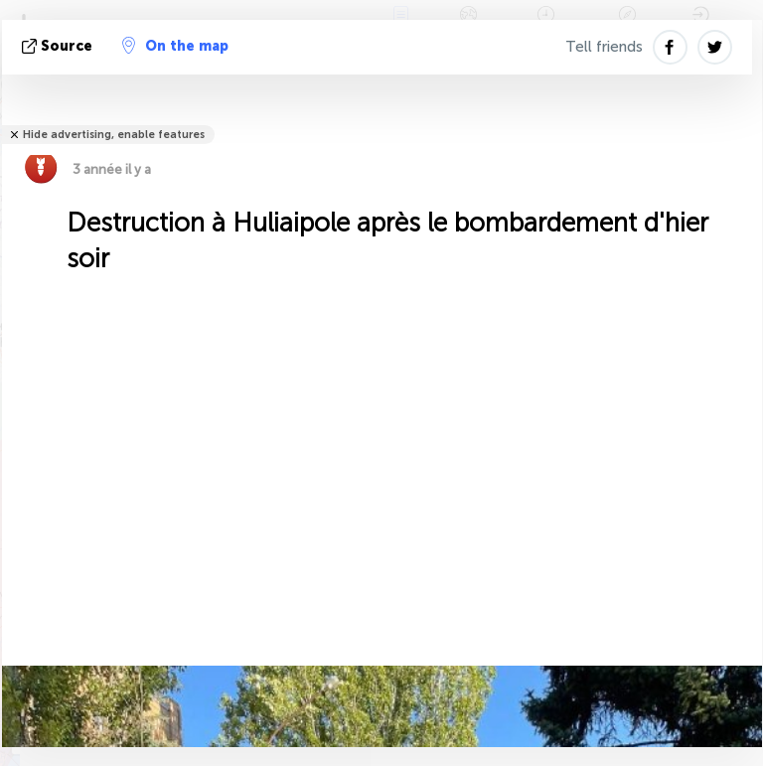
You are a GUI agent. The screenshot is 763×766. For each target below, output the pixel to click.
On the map (175, 46)
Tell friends (604, 47)
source (59, 46)
